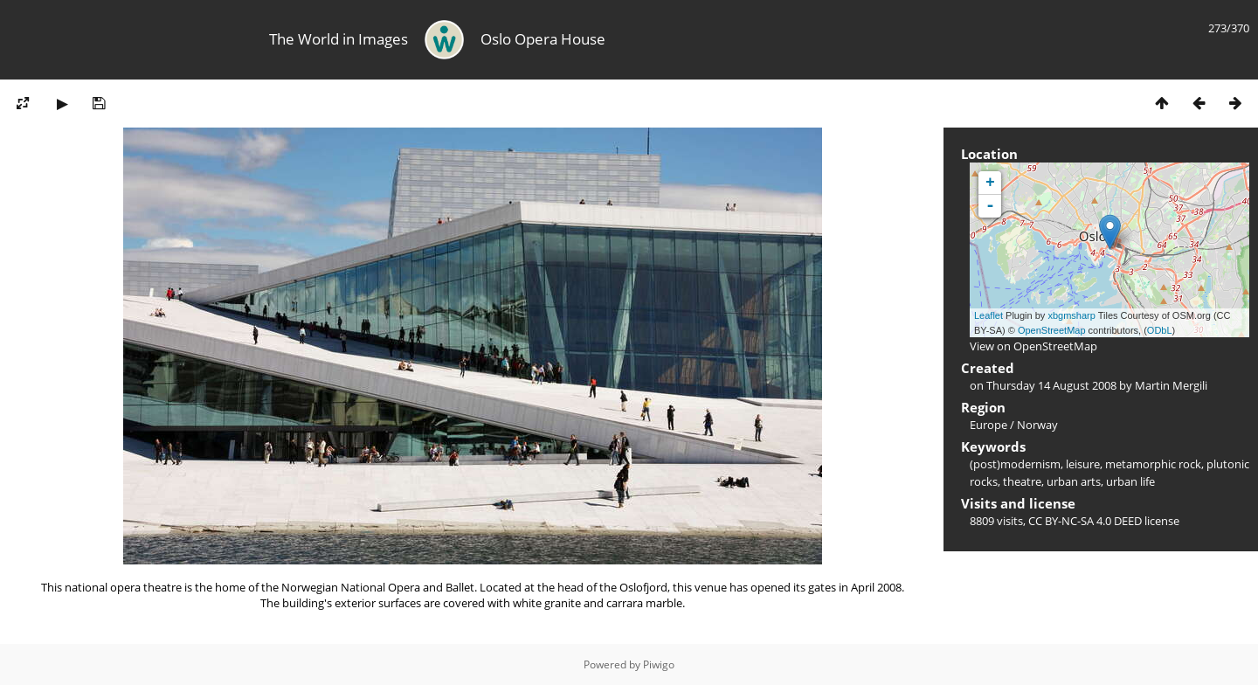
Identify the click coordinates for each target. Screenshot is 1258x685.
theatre (1022, 481)
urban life (1130, 481)
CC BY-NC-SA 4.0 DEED (1085, 521)
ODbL (1159, 330)
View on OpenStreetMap (1033, 346)
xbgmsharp (1071, 315)
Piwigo (658, 664)
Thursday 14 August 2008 (1051, 385)
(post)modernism (1015, 464)
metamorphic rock (1153, 464)
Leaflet (988, 315)
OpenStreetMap (1052, 330)
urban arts (1074, 481)
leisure (1083, 464)
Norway (1037, 424)
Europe (988, 424)
